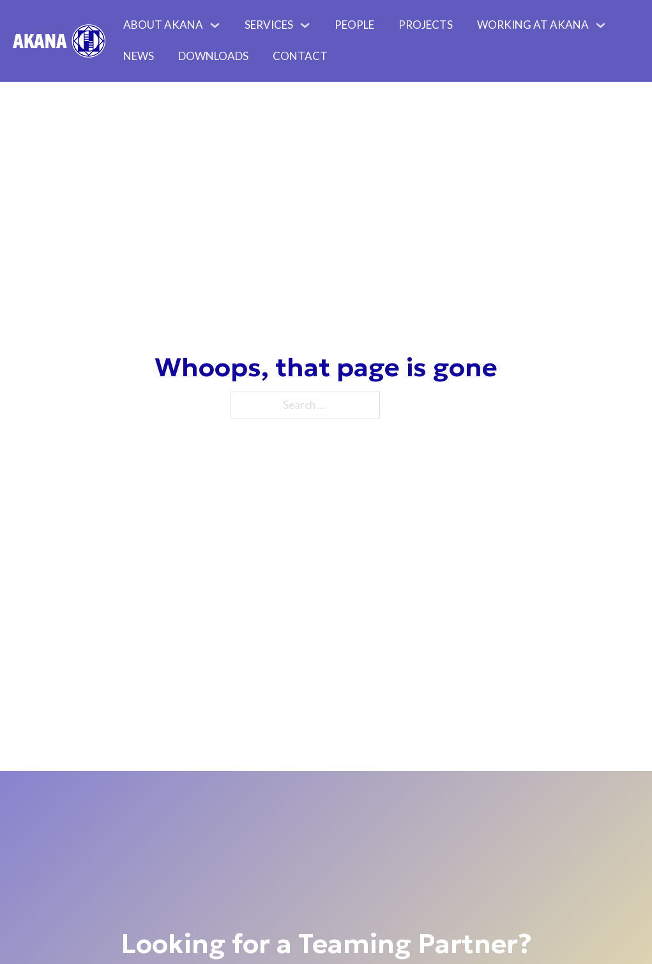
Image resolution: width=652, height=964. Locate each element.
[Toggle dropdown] (218, 25)
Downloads (213, 56)
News (138, 56)
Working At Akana (533, 24)
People (354, 24)
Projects (425, 24)
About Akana (163, 24)
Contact (300, 56)
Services (269, 24)
